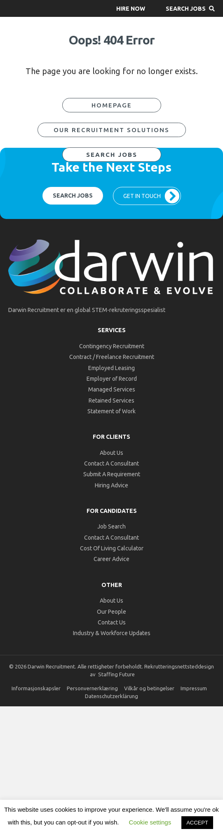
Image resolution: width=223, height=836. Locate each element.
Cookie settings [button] (150, 822)
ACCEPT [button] (197, 823)
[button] (130, 8)
